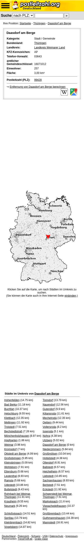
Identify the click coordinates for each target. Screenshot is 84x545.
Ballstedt (48, 467)
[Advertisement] (42, 144)
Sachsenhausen (52, 480)
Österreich (23, 536)
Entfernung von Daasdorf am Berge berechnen (37, 86)
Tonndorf (48, 400)
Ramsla (8, 480)
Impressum (71, 536)
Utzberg (47, 440)
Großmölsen (50, 453)
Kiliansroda (49, 413)
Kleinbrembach (13, 522)
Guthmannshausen (54, 518)
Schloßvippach (13, 513)
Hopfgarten (10, 440)
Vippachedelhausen (54, 506)
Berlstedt (48, 485)
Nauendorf (49, 404)
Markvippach (50, 501)
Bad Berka (10, 404)
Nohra (46, 435)
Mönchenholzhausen (16, 435)
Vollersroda (49, 427)
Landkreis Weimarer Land (49, 47)
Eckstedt (48, 489)
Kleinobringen (12, 462)
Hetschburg (11, 413)
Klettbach (9, 418)
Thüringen (39, 23)
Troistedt (9, 427)
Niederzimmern (52, 449)
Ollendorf (48, 462)
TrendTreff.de (25, 538)
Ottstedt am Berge (15, 453)
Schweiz (35, 536)
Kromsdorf (10, 449)
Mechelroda (50, 418)
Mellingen (10, 422)
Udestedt (9, 485)
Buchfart (9, 409)
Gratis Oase (41, 538)
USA (45, 536)
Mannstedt (49, 522)
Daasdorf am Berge (59, 23)
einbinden (70, 295)
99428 (38, 79)
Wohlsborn (10, 467)
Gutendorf (49, 409)
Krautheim (10, 501)
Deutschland (8, 536)
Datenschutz (56, 536)
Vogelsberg (11, 526)
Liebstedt (48, 476)
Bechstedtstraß (13, 431)
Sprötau (9, 518)
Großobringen (12, 458)
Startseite (25, 23)
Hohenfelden (11, 400)
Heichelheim (50, 471)
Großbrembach (52, 513)
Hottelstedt (49, 458)
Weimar (8, 444)
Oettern (47, 422)
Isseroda (48, 431)
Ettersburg (10, 471)
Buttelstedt (10, 489)
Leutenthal (10, 476)
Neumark (9, 506)
